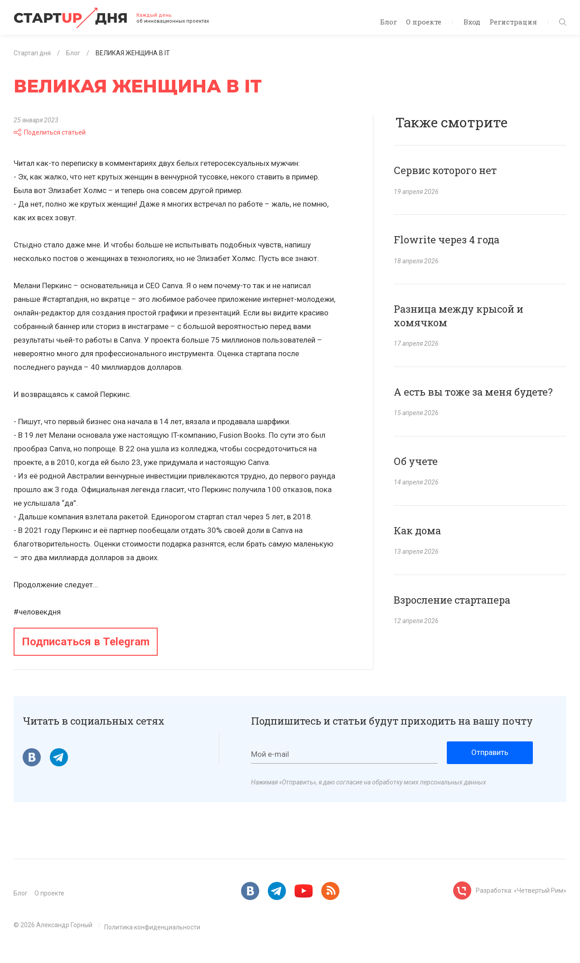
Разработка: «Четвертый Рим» (521, 890)
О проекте (423, 21)
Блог (388, 21)
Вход (472, 21)
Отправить (489, 752)
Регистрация (513, 21)
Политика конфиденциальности (152, 927)
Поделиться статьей (50, 132)
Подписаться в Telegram (86, 641)
